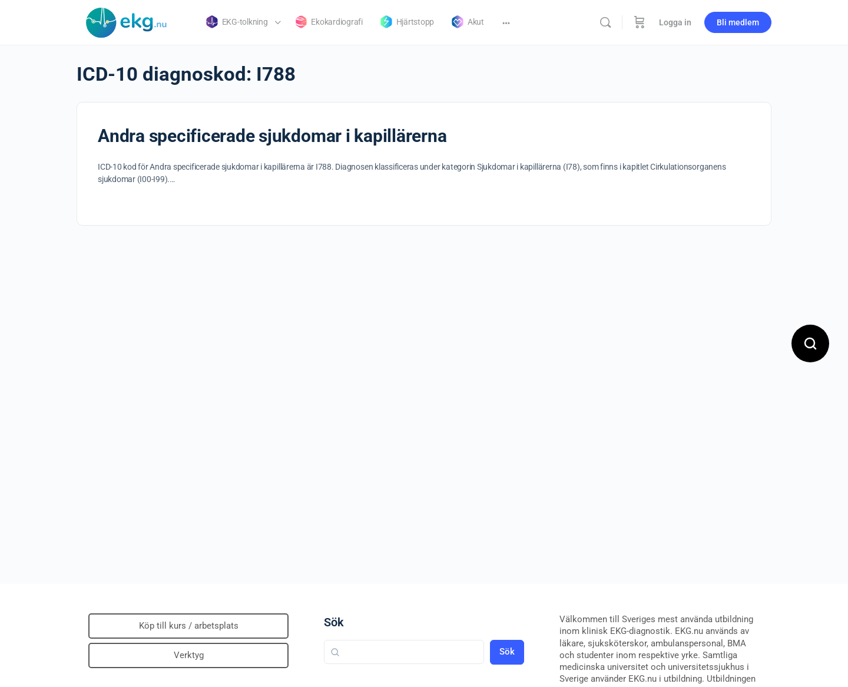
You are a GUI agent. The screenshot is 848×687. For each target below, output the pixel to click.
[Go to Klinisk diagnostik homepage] (127, 21)
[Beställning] (639, 22)
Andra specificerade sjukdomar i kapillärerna (272, 135)
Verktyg (189, 655)
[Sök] (605, 22)
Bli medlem (738, 22)
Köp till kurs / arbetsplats (188, 625)
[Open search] (810, 343)
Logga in (675, 22)
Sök (334, 622)
